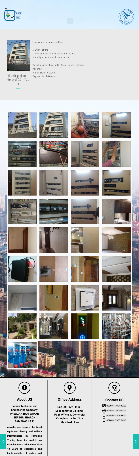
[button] (70, 21)
